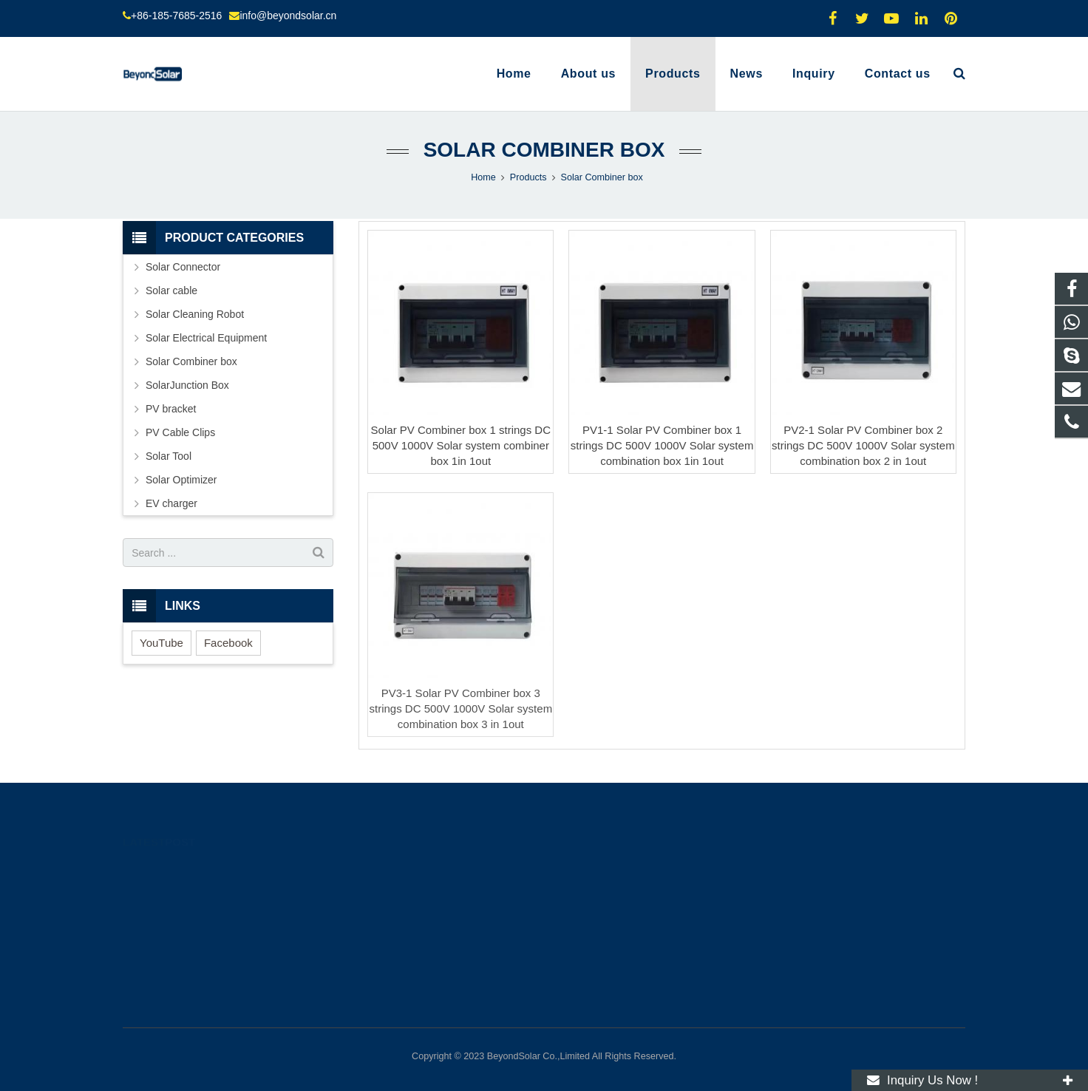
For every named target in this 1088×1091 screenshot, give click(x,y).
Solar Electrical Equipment (206, 338)
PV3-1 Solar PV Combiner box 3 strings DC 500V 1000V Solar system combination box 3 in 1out (461, 708)
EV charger (171, 503)
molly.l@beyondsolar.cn (616, 932)
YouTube (161, 642)
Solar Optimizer (181, 480)
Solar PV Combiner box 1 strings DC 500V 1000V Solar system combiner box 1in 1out (461, 445)
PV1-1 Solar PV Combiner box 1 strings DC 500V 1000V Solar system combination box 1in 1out (662, 445)
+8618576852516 (604, 868)
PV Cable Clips (180, 432)
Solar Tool (168, 456)
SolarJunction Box (187, 385)
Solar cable (171, 290)
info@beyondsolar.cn (287, 15)
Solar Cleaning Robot (195, 314)
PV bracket (171, 409)
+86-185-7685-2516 (176, 15)
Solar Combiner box (544, 149)
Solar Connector (183, 267)
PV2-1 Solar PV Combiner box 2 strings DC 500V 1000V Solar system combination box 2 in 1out (863, 445)
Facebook (228, 642)
